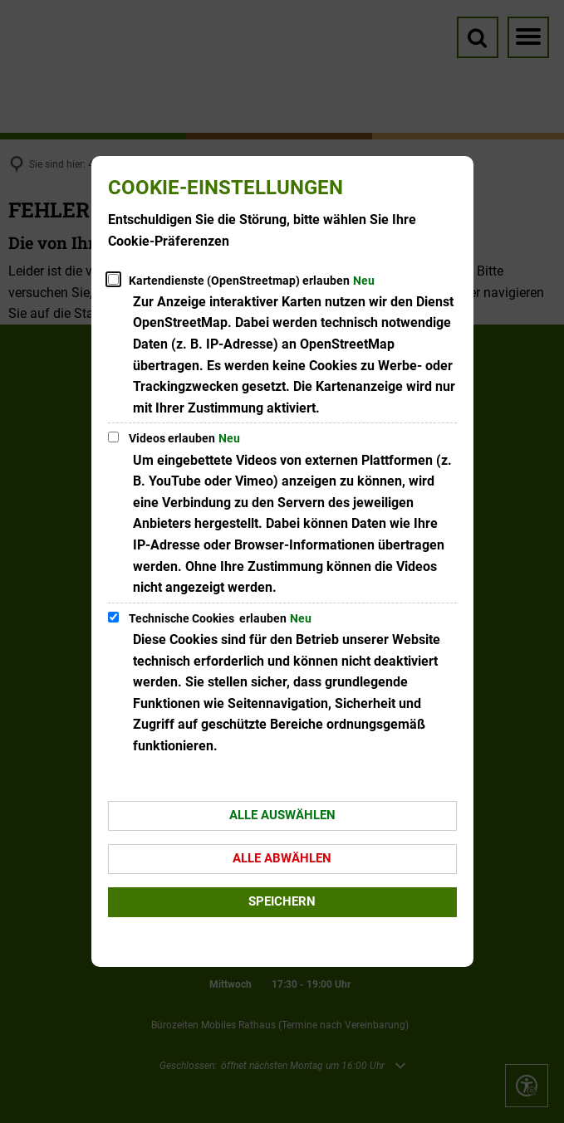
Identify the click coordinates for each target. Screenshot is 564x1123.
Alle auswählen (282, 815)
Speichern (282, 901)
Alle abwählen (282, 858)
